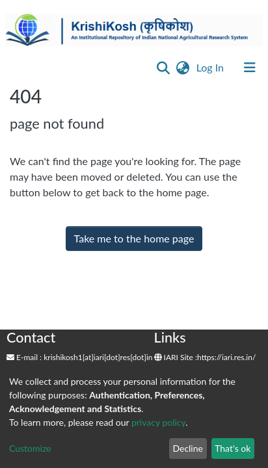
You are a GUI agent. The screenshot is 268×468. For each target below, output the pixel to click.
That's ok (232, 448)
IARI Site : (176, 357)
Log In (211, 67)
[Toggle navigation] (250, 68)
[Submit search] (163, 67)
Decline (187, 448)
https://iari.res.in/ (226, 357)
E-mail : (24, 357)
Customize (30, 448)
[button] (183, 67)
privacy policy (158, 422)
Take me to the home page (134, 238)
